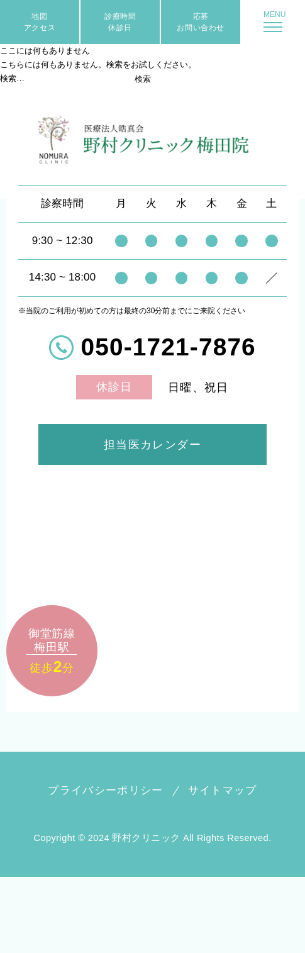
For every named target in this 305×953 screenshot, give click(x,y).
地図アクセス (39, 22)
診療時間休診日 (120, 22)
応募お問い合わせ (201, 22)
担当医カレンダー (153, 444)
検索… (12, 78)
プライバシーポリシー (106, 790)
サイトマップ (222, 790)
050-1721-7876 (168, 347)
